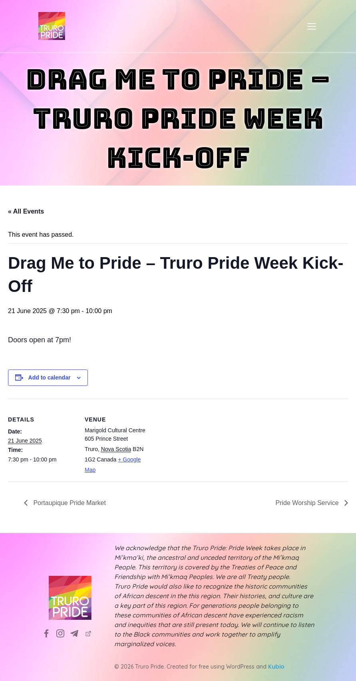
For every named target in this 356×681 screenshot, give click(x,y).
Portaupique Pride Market (69, 502)
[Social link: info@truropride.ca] (77, 633)
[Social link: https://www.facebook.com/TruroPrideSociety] (49, 633)
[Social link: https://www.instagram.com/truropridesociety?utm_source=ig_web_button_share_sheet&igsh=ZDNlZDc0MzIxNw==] (63, 633)
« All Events (26, 211)
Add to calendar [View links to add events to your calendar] (49, 377)
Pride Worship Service (308, 502)
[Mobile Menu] (312, 26)
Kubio (276, 667)
